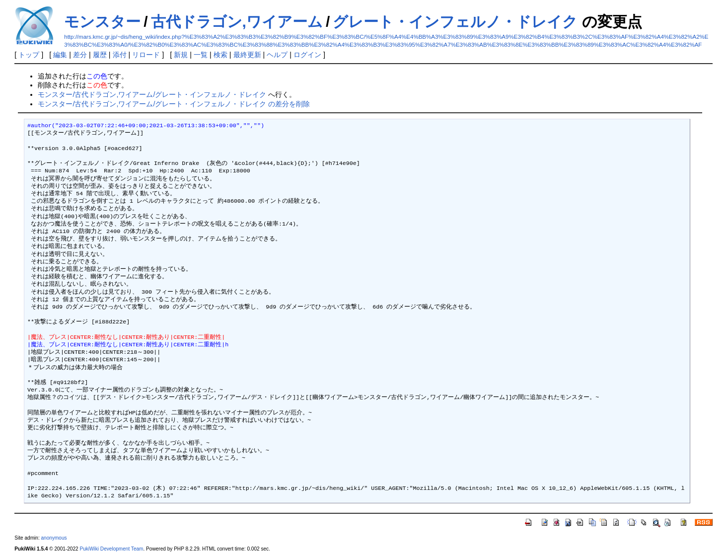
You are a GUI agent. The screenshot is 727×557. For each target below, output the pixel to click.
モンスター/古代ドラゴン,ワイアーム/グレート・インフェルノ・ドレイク (152, 94)
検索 (220, 55)
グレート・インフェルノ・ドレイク (455, 21)
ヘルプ (277, 55)
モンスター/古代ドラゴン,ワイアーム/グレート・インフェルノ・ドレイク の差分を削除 (174, 104)
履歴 (100, 55)
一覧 (201, 55)
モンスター (102, 21)
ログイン (307, 55)
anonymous (54, 538)
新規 (181, 55)
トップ (28, 55)
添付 (120, 55)
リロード (146, 55)
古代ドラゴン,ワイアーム (237, 21)
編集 (60, 55)
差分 (80, 55)
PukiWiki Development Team (111, 549)
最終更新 (247, 55)
